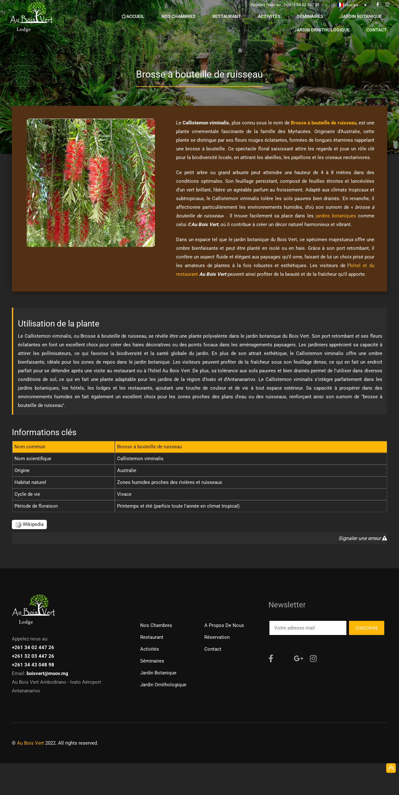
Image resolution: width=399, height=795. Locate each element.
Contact (212, 649)
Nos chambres (156, 625)
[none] (352, 9)
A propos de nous (224, 625)
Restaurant (151, 637)
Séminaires (152, 661)
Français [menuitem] (351, 9)
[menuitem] (352, 9)
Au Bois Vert (30, 743)
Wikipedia (29, 524)
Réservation (217, 637)
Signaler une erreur (362, 538)
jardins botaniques (336, 216)
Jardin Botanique (158, 673)
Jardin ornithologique (163, 685)
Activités (149, 649)
